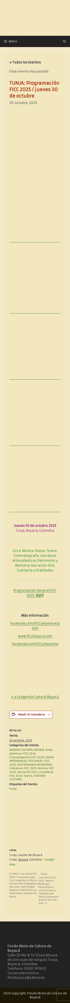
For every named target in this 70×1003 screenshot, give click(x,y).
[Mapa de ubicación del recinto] (35, 820)
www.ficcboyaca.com (35, 636)
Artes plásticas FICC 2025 (31, 751)
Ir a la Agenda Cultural (28, 697)
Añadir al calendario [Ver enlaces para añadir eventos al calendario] (31, 714)
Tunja (13, 788)
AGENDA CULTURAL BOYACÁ (26, 749)
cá (57, 697)
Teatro (28, 775)
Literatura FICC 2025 (22, 768)
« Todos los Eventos (25, 62)
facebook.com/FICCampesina (35, 644)
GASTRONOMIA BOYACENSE (34, 764)
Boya (50, 697)
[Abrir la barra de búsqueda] (64, 41)
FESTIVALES (35, 761)
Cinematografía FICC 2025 (26, 757)
